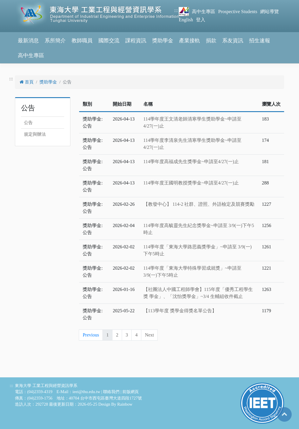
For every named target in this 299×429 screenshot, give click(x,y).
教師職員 (82, 40)
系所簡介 (55, 40)
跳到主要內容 (14, 3)
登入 (200, 19)
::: (176, 10)
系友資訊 (232, 40)
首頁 (27, 82)
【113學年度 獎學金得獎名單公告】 (180, 310)
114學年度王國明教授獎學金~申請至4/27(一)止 (191, 182)
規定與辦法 (35, 134)
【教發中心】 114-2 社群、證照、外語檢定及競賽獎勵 (199, 204)
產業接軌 (189, 40)
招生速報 (259, 40)
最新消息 (28, 40)
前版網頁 (130, 391)
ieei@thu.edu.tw (86, 391)
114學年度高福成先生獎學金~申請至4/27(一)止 (191, 161)
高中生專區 (203, 11)
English (186, 19)
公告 (28, 122)
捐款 (211, 40)
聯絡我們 (111, 391)
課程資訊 (135, 40)
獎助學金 (162, 40)
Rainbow (125, 404)
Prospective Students (237, 11)
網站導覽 (269, 11)
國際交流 (108, 40)
